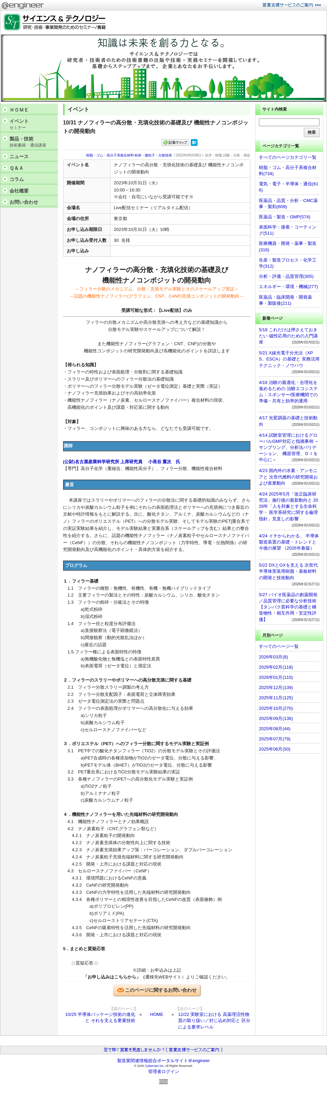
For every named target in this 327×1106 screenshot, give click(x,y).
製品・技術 (32, 142)
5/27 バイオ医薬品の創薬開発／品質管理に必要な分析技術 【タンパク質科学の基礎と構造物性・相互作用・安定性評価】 (288, 607)
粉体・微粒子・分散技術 (153, 155)
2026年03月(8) (273, 656)
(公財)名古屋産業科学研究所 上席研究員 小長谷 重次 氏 (122, 461)
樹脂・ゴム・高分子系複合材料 (110, 155)
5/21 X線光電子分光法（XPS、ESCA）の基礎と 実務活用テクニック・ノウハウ (289, 359)
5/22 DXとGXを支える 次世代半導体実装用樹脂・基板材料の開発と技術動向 (288, 571)
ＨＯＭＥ (19, 110)
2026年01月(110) (276, 677)
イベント (32, 124)
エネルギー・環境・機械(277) (288, 286)
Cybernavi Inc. (155, 1066)
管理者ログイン (163, 1071)
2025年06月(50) (275, 749)
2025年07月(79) (275, 738)
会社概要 (19, 191)
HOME (157, 1014)
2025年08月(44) (275, 728)
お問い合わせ (24, 202)
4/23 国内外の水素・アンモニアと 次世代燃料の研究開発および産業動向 (288, 476)
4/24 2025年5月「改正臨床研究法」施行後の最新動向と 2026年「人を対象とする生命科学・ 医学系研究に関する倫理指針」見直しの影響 (288, 506)
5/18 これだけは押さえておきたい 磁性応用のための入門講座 (288, 336)
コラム (17, 179)
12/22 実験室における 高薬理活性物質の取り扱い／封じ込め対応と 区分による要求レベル (214, 1020)
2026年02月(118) (276, 667)
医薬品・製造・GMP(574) (284, 216)
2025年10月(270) (276, 708)
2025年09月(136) (276, 718)
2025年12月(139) (276, 687)
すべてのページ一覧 (279, 646)
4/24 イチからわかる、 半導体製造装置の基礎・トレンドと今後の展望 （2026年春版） (289, 542)
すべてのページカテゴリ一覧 (287, 157)
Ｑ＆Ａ (17, 168)
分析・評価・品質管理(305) (286, 276)
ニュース (19, 156)
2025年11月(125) (276, 697)
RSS (163, 1081)
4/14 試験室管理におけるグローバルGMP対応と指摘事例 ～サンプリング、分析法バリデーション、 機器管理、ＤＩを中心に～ (289, 448)
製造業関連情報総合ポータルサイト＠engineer (163, 1060)
